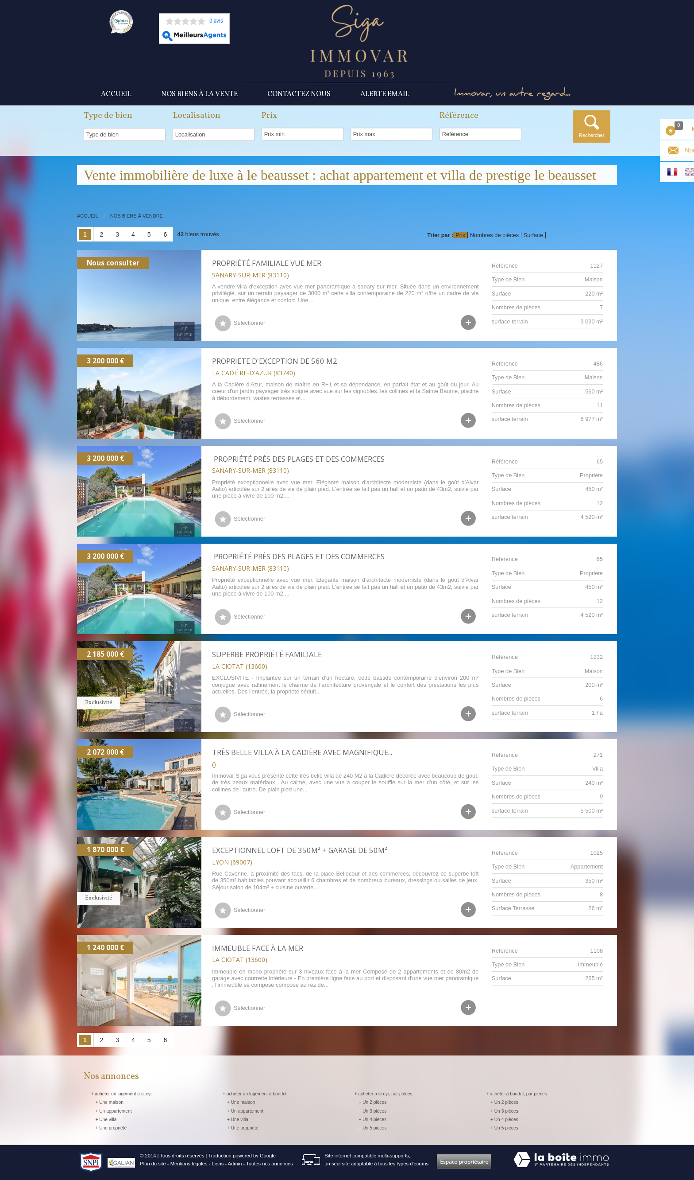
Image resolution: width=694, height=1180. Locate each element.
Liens (218, 1163)
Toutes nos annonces (269, 1163)
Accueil (116, 94)
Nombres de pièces (494, 235)
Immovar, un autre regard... (513, 94)
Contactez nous (299, 94)
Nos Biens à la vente (199, 94)
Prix (460, 235)
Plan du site (153, 1163)
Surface (533, 235)
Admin (235, 1163)
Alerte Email (384, 94)
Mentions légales (189, 1163)
